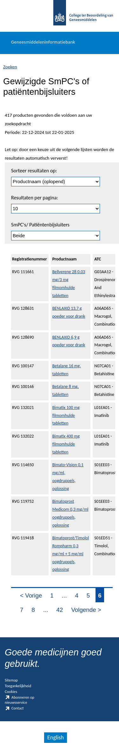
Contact (14, 708)
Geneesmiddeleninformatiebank (43, 42)
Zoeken (10, 67)
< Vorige (31, 595)
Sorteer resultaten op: (34, 171)
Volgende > (86, 609)
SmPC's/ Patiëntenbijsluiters (40, 225)
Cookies (11, 691)
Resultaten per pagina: (34, 198)
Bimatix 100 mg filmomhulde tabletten (66, 415)
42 (59, 609)
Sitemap (11, 680)
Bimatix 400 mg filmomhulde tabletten (66, 444)
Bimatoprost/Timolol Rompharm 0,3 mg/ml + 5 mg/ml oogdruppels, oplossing (70, 553)
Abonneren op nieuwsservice (19, 700)
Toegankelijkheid (18, 685)
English (55, 737)
